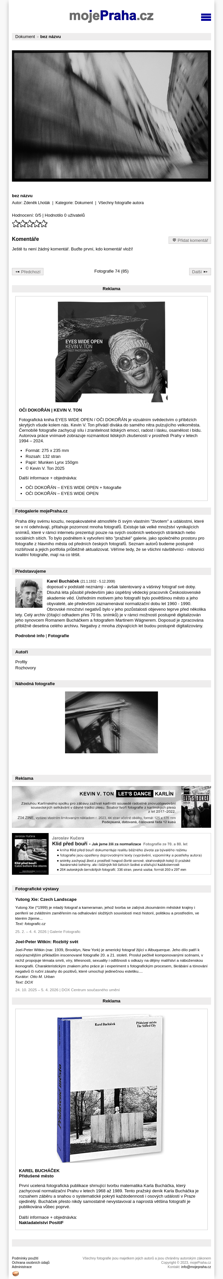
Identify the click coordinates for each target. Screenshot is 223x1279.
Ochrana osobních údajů (30, 1262)
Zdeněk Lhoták (37, 202)
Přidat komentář (190, 240)
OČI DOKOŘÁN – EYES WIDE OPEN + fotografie (73, 487)
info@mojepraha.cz (196, 1267)
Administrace (22, 1267)
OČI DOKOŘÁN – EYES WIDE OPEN (62, 493)
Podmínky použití (25, 1258)
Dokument (25, 36)
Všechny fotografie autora (121, 202)
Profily (21, 661)
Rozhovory (25, 667)
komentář (113, 248)
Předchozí (27, 271)
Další (200, 271)
